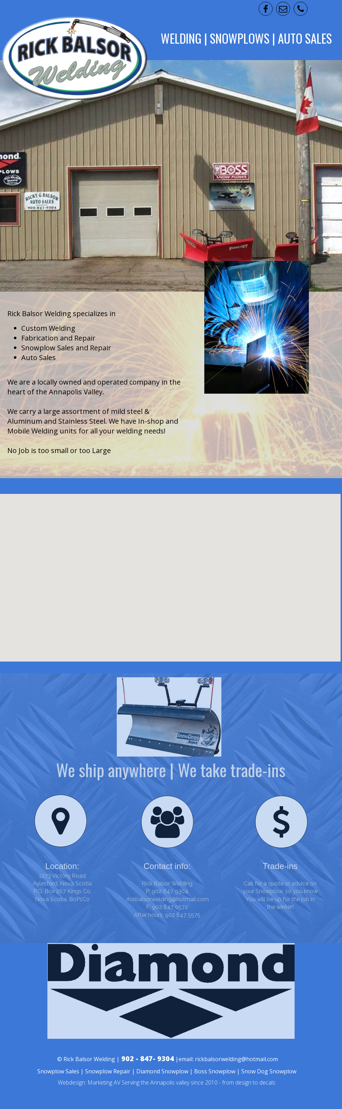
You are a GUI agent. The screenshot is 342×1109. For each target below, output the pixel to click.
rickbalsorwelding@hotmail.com (168, 899)
